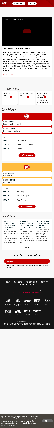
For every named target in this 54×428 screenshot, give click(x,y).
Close (47, 421)
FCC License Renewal (22, 323)
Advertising (31, 282)
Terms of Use (37, 265)
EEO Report (32, 323)
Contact (44, 282)
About (7, 282)
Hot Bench (7, 175)
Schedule (32, 3)
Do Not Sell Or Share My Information (27, 292)
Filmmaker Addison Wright (26, 94)
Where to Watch (19, 3)
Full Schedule (27, 155)
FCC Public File (12, 323)
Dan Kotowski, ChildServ (7, 94)
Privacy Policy (20, 290)
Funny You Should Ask (12, 124)
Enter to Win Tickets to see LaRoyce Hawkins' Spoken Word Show (11, 225)
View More (27, 247)
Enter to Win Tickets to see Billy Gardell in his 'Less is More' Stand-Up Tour (27, 225)
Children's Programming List (42, 323)
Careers (18, 282)
